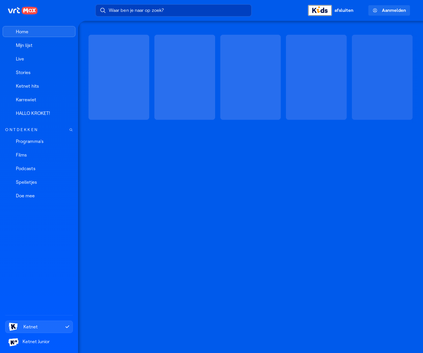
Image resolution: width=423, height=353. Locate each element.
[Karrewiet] (39, 99)
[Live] (39, 58)
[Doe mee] (39, 195)
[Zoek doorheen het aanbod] (71, 129)
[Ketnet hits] (39, 85)
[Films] (39, 154)
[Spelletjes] (39, 181)
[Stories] (39, 72)
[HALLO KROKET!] (39, 113)
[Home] (39, 31)
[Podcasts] (39, 168)
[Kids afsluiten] (334, 10)
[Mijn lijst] (39, 45)
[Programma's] (39, 141)
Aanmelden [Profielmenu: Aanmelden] (389, 10)
